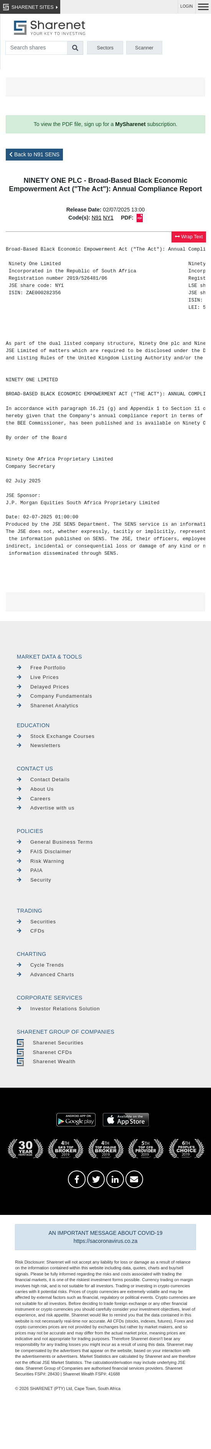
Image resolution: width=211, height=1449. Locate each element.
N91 (97, 218)
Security (34, 880)
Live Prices (38, 677)
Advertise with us (45, 808)
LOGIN (186, 6)
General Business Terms (55, 842)
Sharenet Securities (50, 1043)
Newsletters (39, 745)
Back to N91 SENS (34, 154)
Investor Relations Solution (58, 1008)
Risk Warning (40, 861)
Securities (36, 921)
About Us (35, 789)
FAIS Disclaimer (44, 851)
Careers (34, 799)
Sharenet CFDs (44, 1052)
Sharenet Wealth (46, 1061)
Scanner (144, 48)
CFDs (31, 931)
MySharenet (130, 124)
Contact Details (43, 779)
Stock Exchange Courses (56, 736)
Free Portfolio (41, 667)
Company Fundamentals (54, 696)
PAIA (30, 870)
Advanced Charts (45, 974)
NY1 (108, 218)
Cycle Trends (40, 965)
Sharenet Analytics (48, 705)
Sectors (105, 48)
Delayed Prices (43, 687)
